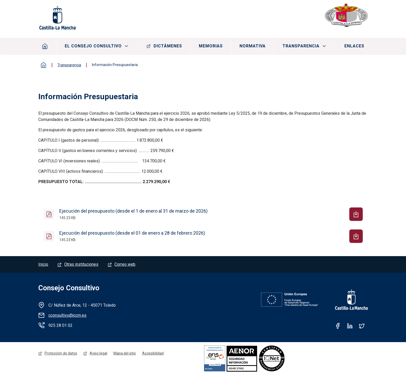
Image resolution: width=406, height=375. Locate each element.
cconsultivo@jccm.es (67, 315)
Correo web (124, 264)
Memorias (211, 46)
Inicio (44, 46)
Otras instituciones (81, 264)
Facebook (338, 326)
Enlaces (354, 46)
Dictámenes (168, 46)
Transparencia (301, 46)
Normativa (253, 46)
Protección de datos (61, 353)
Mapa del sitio (124, 353)
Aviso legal (98, 353)
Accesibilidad (153, 353)
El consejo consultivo (93, 46)
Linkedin (350, 326)
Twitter (362, 326)
